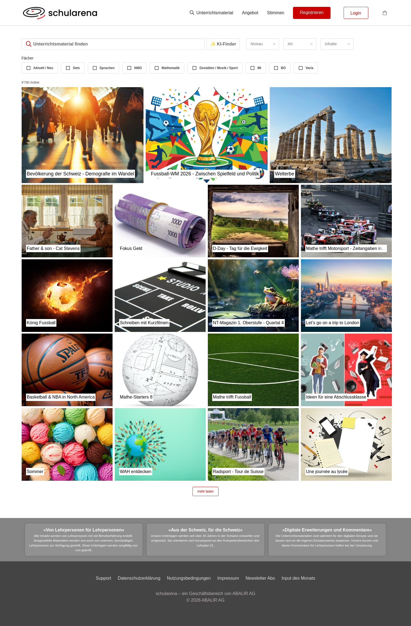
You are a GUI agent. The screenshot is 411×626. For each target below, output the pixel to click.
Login (355, 13)
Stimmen (275, 12)
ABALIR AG (213, 600)
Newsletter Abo (260, 578)
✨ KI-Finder (223, 44)
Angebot (250, 12)
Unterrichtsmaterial (211, 12)
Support (103, 578)
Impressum (228, 578)
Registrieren (311, 12)
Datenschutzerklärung (139, 578)
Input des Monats (298, 578)
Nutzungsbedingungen (189, 578)
